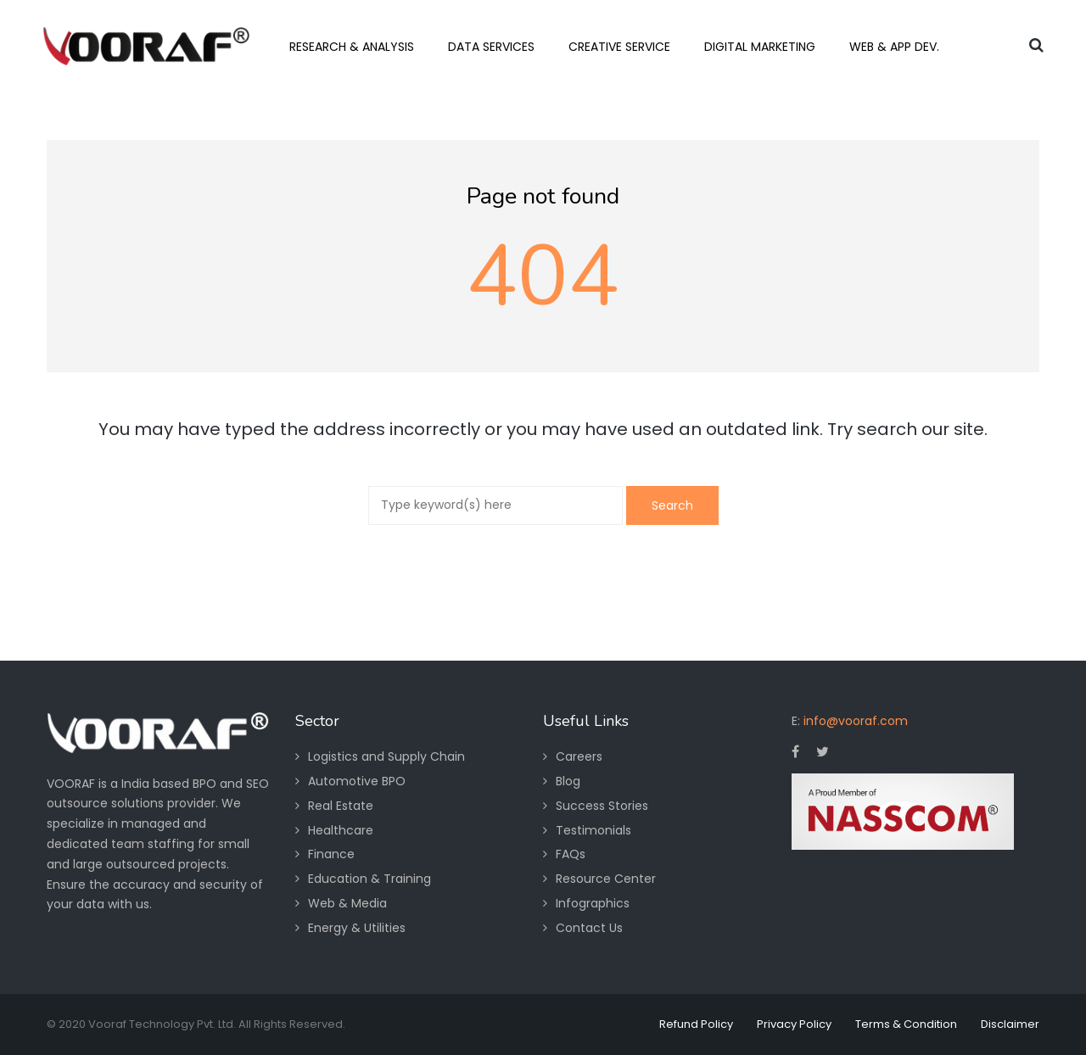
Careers (579, 756)
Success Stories (602, 805)
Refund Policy (696, 1024)
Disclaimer (1010, 1024)
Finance (331, 854)
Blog (568, 781)
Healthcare (340, 830)
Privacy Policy (794, 1024)
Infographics (593, 903)
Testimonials (593, 830)
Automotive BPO (357, 781)
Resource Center (606, 878)
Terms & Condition (906, 1024)
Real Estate (340, 805)
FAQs (570, 854)
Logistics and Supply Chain (386, 756)
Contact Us (589, 927)
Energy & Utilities (357, 927)
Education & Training (369, 878)
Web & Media (347, 903)
